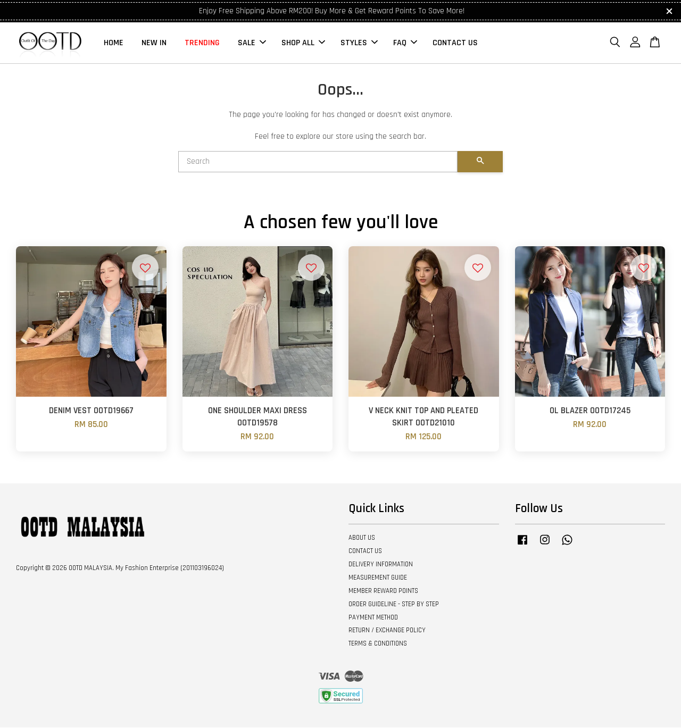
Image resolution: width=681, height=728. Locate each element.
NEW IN (154, 42)
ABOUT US (361, 538)
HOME (113, 42)
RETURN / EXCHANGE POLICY (387, 630)
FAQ (405, 42)
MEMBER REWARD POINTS (383, 591)
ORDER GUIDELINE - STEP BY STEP (393, 604)
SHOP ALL (303, 42)
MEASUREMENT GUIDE (377, 578)
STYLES (359, 42)
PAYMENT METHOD (373, 617)
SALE (252, 42)
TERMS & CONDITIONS (377, 644)
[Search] (318, 162)
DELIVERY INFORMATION (380, 564)
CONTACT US (455, 42)
